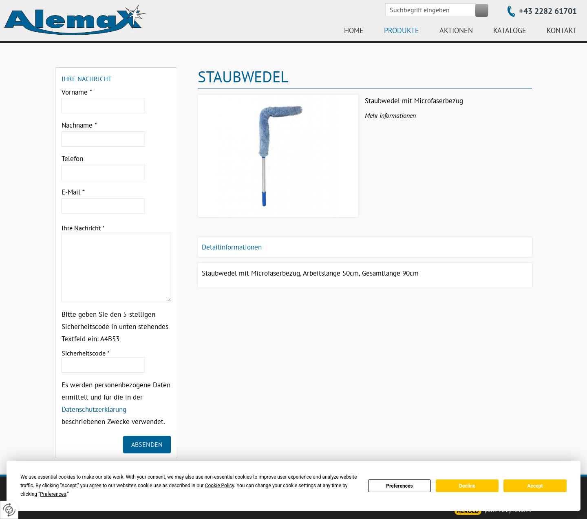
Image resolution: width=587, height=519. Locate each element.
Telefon (72, 158)
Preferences (399, 486)
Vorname (77, 92)
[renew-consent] (9, 510)
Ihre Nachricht (83, 228)
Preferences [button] (53, 494)
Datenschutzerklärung (94, 409)
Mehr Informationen (390, 115)
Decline (467, 486)
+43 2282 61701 (548, 11)
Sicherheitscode (86, 353)
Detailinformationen (232, 247)
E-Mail (73, 192)
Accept (535, 486)
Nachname (79, 125)
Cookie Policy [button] (219, 485)
